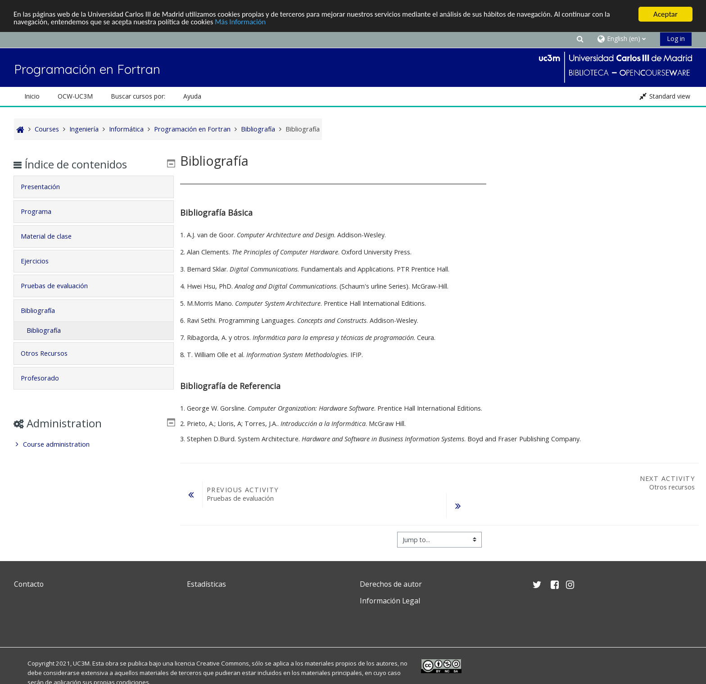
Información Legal (390, 601)
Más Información (248, 22)
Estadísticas (206, 584)
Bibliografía (44, 310)
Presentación (46, 186)
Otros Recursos (50, 353)
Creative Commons (222, 663)
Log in (676, 38)
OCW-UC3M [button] (75, 96)
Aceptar (665, 14)
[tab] (93, 187)
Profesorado (46, 378)
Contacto (29, 584)
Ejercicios (40, 261)
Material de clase (52, 236)
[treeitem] (93, 444)
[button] (580, 38)
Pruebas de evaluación (60, 285)
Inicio (32, 96)
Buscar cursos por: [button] (138, 96)
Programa (42, 211)
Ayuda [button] (192, 96)
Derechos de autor (391, 584)
